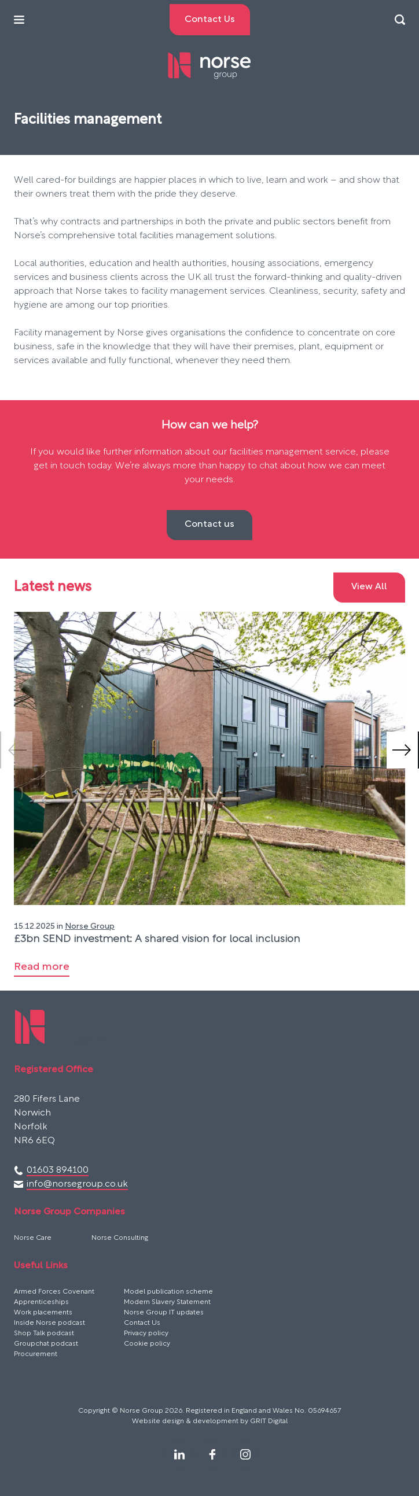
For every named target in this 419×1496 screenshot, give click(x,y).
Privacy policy (146, 1333)
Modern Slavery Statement (167, 1302)
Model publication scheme (168, 1291)
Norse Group (90, 926)
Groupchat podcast (46, 1343)
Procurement (35, 1354)
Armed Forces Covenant (54, 1291)
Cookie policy (147, 1343)
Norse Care (33, 1238)
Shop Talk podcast (44, 1333)
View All (369, 587)
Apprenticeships (41, 1302)
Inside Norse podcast (49, 1323)
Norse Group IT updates (164, 1312)
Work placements (43, 1312)
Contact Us (142, 1323)
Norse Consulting (119, 1238)
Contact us (209, 524)
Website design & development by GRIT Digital (210, 1421)
